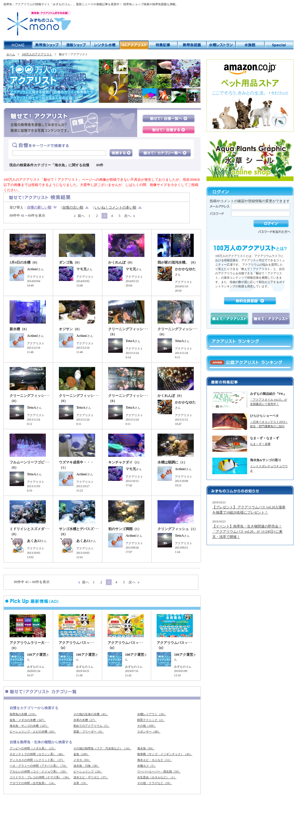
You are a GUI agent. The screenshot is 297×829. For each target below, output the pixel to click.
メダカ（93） (82, 760)
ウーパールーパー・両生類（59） (159, 771)
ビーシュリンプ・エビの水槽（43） (33, 731)
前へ (81, 216)
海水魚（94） (146, 748)
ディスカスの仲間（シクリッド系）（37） (37, 760)
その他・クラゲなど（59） (154, 783)
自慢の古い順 (72, 207)
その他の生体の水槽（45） (90, 714)
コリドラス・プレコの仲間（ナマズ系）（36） (40, 777)
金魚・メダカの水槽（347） (28, 720)
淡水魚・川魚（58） (86, 765)
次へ (127, 216)
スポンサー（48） (148, 731)
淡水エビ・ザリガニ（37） (90, 777)
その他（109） (146, 725)
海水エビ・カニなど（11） (154, 760)
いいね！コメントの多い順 (115, 207)
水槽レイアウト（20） (151, 714)
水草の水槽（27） (85, 720)
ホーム (10, 54)
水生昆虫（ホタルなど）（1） (156, 777)
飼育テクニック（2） (151, 720)
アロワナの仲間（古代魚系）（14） (33, 783)
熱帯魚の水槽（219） (23, 714)
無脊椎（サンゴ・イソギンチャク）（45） (164, 754)
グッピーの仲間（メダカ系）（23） (33, 748)
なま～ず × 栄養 (260, 443)
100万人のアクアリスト (37, 54)
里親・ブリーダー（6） (88, 731)
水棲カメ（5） (146, 765)
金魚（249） (81, 754)
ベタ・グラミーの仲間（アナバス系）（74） (39, 765)
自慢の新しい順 (39, 207)
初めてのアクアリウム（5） (91, 725)
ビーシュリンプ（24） (87, 771)
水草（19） (80, 783)
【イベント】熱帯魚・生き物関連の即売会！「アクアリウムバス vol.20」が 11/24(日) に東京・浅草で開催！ (247, 531)
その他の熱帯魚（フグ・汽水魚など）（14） (102, 748)
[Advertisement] (184, 23)
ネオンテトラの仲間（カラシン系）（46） (37, 754)
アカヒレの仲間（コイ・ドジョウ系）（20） (39, 771)
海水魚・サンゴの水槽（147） (29, 725)
